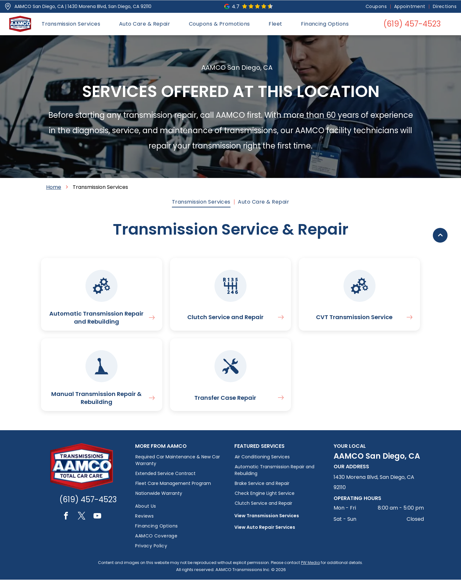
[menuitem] (376, 7)
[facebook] (66, 525)
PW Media (310, 571)
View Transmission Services (266, 524)
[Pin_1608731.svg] (8, 7)
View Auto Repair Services (264, 535)
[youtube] (97, 525)
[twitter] (82, 525)
